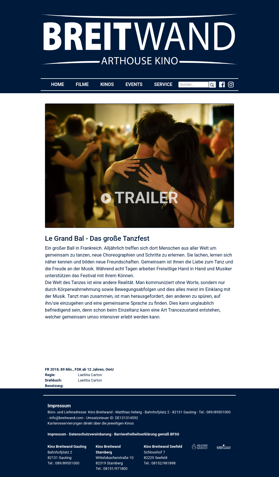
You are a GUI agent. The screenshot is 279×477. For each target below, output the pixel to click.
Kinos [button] (109, 84)
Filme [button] (85, 84)
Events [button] (136, 84)
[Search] (193, 84)
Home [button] (60, 84)
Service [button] (166, 84)
